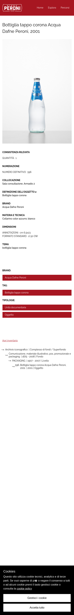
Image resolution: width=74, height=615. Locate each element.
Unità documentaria (15, 307)
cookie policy (24, 588)
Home (40, 7)
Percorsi (65, 7)
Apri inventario (10, 340)
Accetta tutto (37, 607)
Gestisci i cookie (37, 598)
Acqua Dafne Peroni (15, 277)
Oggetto (9, 314)
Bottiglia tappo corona (17, 292)
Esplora (52, 7)
